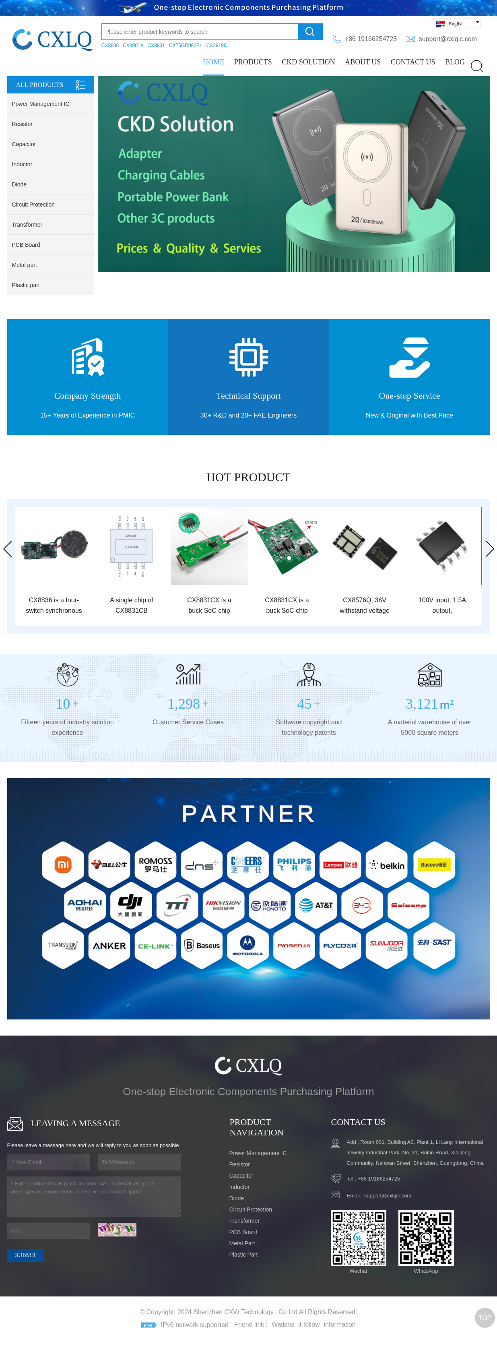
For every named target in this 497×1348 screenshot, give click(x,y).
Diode (19, 184)
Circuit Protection (33, 204)
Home (213, 62)
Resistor (22, 124)
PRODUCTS (253, 62)
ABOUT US (363, 62)
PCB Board (26, 245)
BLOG (455, 62)
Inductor (22, 164)
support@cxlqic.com (448, 38)
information (340, 1324)
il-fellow (309, 1324)
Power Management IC (41, 104)
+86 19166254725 (371, 38)
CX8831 (156, 45)
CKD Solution (308, 62)
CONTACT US (413, 62)
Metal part (24, 265)
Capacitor (24, 144)
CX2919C (216, 45)
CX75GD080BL (185, 45)
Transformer (27, 224)
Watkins (283, 1324)
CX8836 (110, 45)
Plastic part (26, 285)
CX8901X (133, 45)
